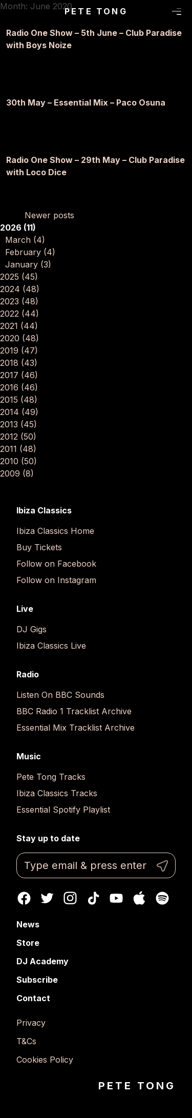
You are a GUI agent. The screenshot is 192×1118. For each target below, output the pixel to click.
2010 (18, 461)
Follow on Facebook (56, 563)
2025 (19, 277)
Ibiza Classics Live (51, 645)
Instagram (70, 898)
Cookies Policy (44, 1059)
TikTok (93, 898)
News (27, 924)
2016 (19, 387)
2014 (19, 412)
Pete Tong (96, 11)
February (30, 252)
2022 (19, 313)
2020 (19, 338)
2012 (18, 436)
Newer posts (49, 215)
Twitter (47, 898)
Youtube (116, 898)
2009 (17, 473)
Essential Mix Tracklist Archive (75, 727)
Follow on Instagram (56, 580)
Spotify (162, 898)
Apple (139, 898)
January (28, 264)
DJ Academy (42, 961)
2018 (18, 363)
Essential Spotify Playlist (63, 809)
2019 (19, 350)
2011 (18, 449)
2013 (18, 424)
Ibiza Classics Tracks (56, 793)
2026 (18, 227)
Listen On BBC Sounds (60, 695)
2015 (18, 400)
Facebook (24, 898)
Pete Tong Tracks (51, 777)
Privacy (31, 1023)
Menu (177, 11)
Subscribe (37, 980)
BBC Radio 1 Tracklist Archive (74, 711)
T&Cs (26, 1041)
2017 (19, 375)
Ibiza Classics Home (55, 531)
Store (27, 943)
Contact (33, 998)
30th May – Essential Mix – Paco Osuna (85, 102)
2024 (19, 289)
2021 (19, 326)
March (25, 240)
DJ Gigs (31, 629)
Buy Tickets (39, 547)
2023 (19, 301)
